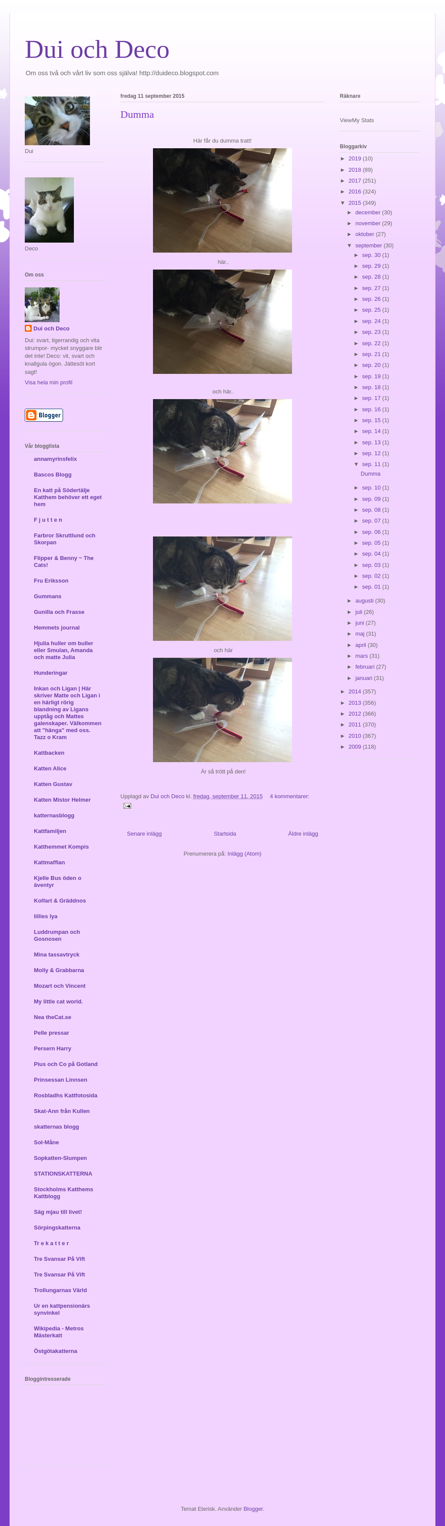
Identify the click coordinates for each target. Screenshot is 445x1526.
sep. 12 (372, 453)
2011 (356, 724)
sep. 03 (372, 565)
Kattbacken (49, 753)
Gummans (48, 596)
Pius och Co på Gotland (66, 1064)
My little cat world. (58, 1001)
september (369, 245)
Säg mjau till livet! (58, 1212)
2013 (356, 703)
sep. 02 (372, 576)
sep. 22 (372, 343)
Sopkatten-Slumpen (60, 1158)
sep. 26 (372, 299)
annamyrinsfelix (55, 459)
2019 (356, 158)
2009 (356, 746)
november (368, 223)
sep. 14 (372, 431)
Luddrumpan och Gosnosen (57, 935)
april (361, 645)
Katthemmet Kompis (61, 846)
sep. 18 (372, 387)
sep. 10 (372, 487)
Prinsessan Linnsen (60, 1079)
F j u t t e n (48, 519)
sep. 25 (372, 310)
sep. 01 (372, 586)
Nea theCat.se (52, 1017)
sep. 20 (372, 365)
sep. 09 (372, 499)
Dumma (137, 114)
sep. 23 (372, 332)
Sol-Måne (46, 1142)
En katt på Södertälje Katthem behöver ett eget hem (68, 497)
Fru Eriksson (51, 580)
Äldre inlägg (303, 833)
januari (364, 678)
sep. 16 (372, 409)
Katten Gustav (53, 784)
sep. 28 (372, 276)
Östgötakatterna (55, 1351)
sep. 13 (372, 442)
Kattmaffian (49, 862)
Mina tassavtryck (57, 954)
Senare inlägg (144, 833)
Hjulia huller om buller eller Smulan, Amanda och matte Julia (63, 650)
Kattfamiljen (50, 831)
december (368, 212)
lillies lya (45, 916)
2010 (356, 736)
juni (360, 623)
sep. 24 (372, 321)
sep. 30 (372, 255)
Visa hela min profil (49, 382)
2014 (356, 691)
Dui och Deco (97, 49)
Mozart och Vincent (60, 986)
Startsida (225, 833)
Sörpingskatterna (57, 1227)
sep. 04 (372, 553)
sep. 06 (372, 532)
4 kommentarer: (289, 796)
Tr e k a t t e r (51, 1243)
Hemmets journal (57, 627)
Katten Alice (50, 768)
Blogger (252, 1509)
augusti (365, 600)
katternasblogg (54, 815)
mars (362, 656)
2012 (356, 713)
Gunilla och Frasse (59, 612)
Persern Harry (52, 1048)
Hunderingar (50, 673)
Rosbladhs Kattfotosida (65, 1095)
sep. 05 (372, 543)
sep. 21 (372, 354)
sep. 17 (372, 398)
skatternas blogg (56, 1126)
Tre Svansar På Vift (59, 1259)
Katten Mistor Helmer (62, 799)
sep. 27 (372, 288)
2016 (356, 191)
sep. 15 (372, 420)
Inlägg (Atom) (245, 853)
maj (360, 633)
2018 (356, 170)
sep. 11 (372, 464)
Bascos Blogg (53, 474)
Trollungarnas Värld (60, 1290)
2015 (356, 203)
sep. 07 (372, 520)
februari (365, 666)
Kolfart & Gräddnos (60, 900)
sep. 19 (372, 376)
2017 (356, 180)
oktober (365, 234)
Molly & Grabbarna (59, 970)
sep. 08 (372, 509)
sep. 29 (372, 266)
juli (359, 612)
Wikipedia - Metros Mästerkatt (59, 1332)
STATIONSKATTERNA (63, 1173)
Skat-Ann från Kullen (62, 1111)
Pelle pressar (51, 1033)
